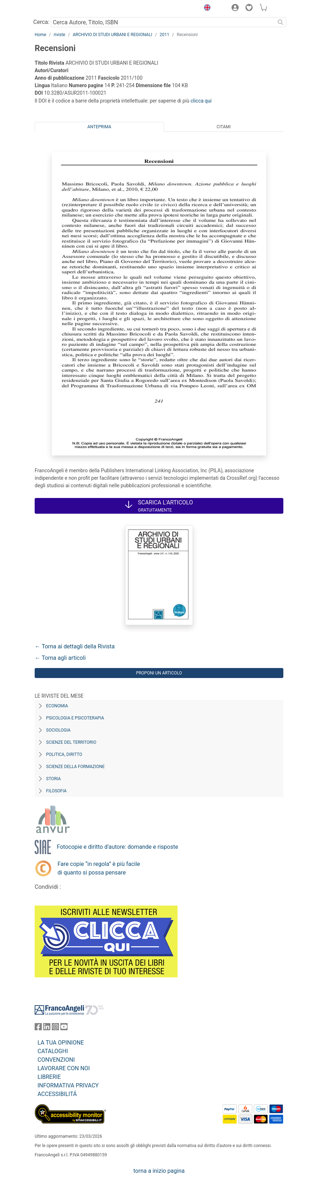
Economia (57, 705)
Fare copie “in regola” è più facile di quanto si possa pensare (99, 868)
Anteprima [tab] (99, 126)
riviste (59, 34)
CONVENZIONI (56, 1059)
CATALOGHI (53, 1051)
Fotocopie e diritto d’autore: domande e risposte (117, 846)
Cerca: (41, 22)
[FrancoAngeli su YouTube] (64, 1028)
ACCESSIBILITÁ (57, 1094)
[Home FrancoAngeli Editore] (59, 8)
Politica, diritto (64, 754)
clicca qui (201, 101)
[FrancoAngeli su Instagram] (55, 1028)
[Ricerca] (280, 22)
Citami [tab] (223, 126)
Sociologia (58, 730)
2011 (164, 34)
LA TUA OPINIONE (61, 1042)
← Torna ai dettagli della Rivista (75, 646)
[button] (205, 8)
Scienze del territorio (71, 742)
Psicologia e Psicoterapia (75, 718)
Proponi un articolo (159, 673)
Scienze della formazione (75, 766)
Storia (53, 778)
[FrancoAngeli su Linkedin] (46, 1028)
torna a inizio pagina (158, 1170)
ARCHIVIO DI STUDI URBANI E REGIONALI (112, 34)
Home (40, 34)
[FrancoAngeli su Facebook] (38, 1028)
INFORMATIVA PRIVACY (68, 1085)
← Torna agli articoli (60, 657)
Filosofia (56, 790)
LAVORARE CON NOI (64, 1068)
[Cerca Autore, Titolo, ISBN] (163, 22)
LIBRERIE (49, 1076)
